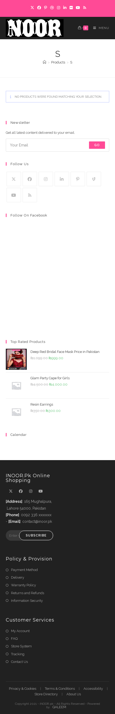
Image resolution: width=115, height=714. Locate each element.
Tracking (17, 654)
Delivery (17, 577)
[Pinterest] (78, 179)
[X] (14, 179)
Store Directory (46, 694)
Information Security (27, 601)
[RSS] (30, 195)
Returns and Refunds (27, 593)
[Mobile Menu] (99, 28)
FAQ (14, 639)
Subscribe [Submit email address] (36, 535)
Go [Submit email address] (97, 145)
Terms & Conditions (60, 689)
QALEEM (59, 707)
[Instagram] (46, 179)
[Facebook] (30, 179)
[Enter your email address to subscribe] (57, 145)
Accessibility (93, 689)
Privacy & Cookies (22, 689)
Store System (21, 646)
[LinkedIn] (62, 179)
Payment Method (24, 570)
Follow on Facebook (29, 215)
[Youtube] (14, 195)
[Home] (44, 62)
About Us (73, 694)
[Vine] (94, 179)
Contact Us (19, 662)
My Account (20, 631)
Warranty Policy (23, 585)
